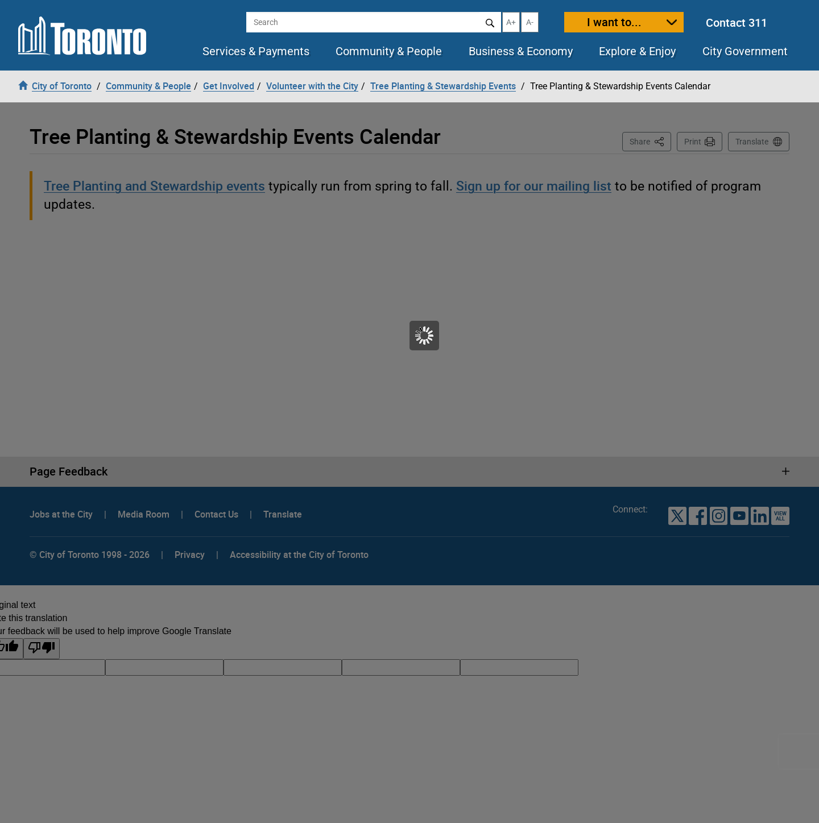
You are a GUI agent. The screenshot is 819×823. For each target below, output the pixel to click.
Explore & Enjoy (637, 51)
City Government (745, 51)
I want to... (614, 22)
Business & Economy (521, 51)
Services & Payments (255, 51)
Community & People (389, 51)
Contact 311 (736, 22)
